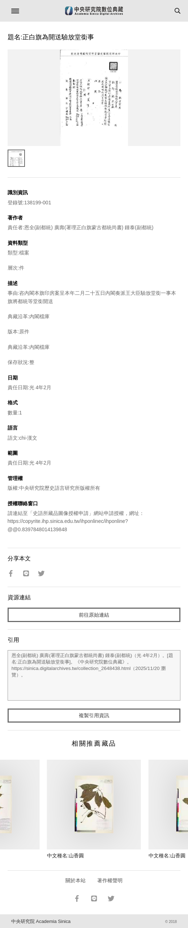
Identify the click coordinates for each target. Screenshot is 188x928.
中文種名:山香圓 (65, 855)
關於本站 (75, 880)
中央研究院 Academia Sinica (40, 921)
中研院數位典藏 (94, 10)
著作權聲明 (110, 880)
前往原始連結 (94, 615)
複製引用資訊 (94, 715)
